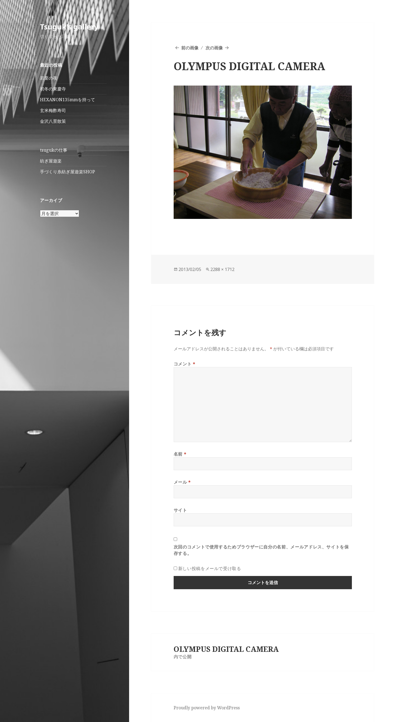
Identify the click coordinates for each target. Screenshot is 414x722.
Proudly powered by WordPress (207, 708)
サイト (180, 510)
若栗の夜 (48, 78)
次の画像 (214, 48)
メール (182, 482)
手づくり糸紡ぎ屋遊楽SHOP (67, 172)
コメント (185, 364)
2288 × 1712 (222, 269)
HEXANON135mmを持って (67, 100)
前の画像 (189, 48)
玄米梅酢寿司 (53, 110)
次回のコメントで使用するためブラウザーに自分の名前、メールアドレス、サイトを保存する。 (261, 550)
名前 (180, 454)
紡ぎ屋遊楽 (51, 161)
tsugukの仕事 (53, 150)
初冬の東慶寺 (53, 89)
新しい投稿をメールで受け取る (209, 568)
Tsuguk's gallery (69, 27)
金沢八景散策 (53, 121)
